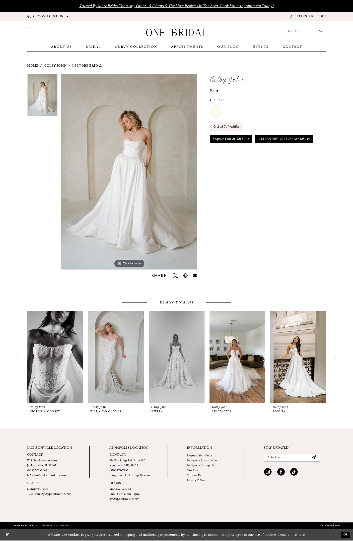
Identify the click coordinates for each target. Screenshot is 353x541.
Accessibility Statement (56, 526)
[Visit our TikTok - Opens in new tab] (294, 473)
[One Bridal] (176, 32)
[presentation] (55, 357)
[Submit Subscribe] (314, 458)
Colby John (55, 66)
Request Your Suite (199, 456)
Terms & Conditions (25, 526)
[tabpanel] (42, 97)
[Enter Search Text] (305, 31)
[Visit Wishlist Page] (289, 16)
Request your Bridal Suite (231, 140)
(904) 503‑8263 (37, 471)
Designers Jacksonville (202, 461)
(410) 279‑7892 (118, 471)
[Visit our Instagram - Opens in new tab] (268, 473)
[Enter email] (292, 458)
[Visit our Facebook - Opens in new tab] (281, 473)
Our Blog (193, 471)
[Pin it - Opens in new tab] (185, 276)
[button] (311, 16)
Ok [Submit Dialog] (345, 535)
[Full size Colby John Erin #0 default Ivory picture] (129, 172)
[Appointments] (49, 31)
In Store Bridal (87, 66)
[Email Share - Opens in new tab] (195, 276)
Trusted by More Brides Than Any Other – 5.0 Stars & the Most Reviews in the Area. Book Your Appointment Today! (176, 6)
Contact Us (194, 476)
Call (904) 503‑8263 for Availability (285, 140)
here (301, 535)
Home (32, 66)
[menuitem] (48, 16)
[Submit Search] (321, 31)
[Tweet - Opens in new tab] (175, 276)
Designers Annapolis (200, 466)
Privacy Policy (196, 481)
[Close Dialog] (7, 535)
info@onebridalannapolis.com (129, 476)
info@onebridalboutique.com (47, 476)
